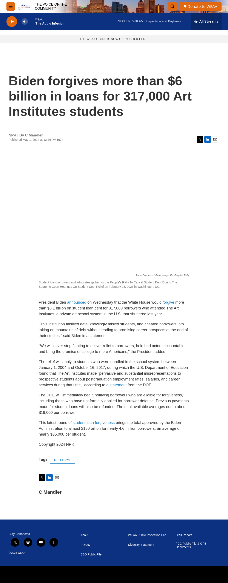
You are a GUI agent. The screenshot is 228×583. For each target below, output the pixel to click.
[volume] (24, 21)
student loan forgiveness (94, 423)
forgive (168, 302)
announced (76, 302)
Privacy (85, 544)
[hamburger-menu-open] (10, 6)
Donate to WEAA (202, 6)
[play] (11, 21)
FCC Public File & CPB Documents (191, 545)
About (84, 535)
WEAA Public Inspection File (147, 535)
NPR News (62, 459)
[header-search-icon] (172, 6)
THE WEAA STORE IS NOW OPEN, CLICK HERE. (114, 39)
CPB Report (184, 535)
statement (118, 385)
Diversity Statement (141, 544)
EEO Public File (91, 554)
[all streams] (206, 21)
